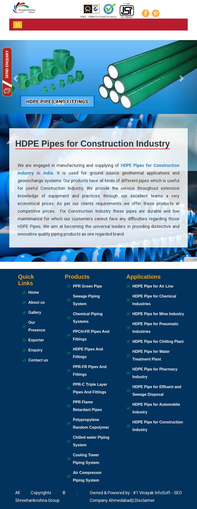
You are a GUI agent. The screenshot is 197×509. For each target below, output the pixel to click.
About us (36, 302)
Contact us (38, 360)
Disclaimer (145, 500)
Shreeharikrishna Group (37, 500)
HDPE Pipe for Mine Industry (158, 314)
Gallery (34, 312)
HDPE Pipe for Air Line (153, 286)
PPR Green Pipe (87, 286)
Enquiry (35, 350)
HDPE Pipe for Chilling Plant (158, 341)
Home (33, 292)
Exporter (36, 340)
